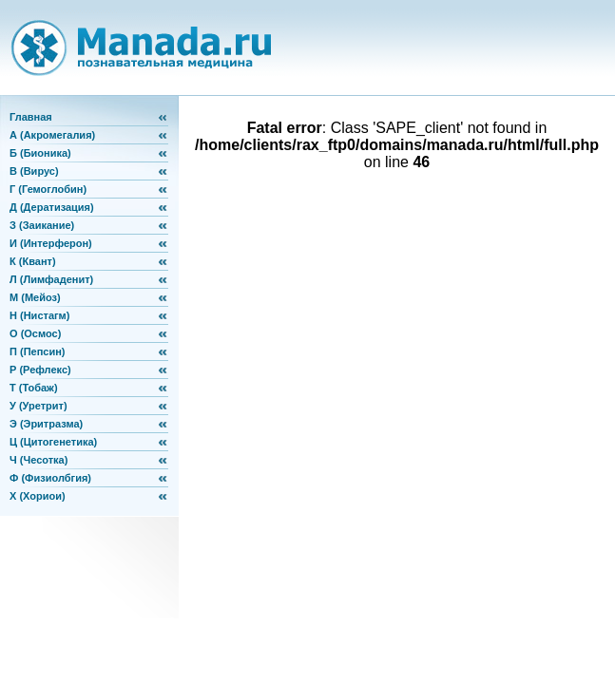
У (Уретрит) (38, 405)
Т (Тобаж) (34, 387)
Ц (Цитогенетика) (53, 441)
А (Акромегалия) (52, 135)
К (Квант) (33, 261)
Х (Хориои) (38, 496)
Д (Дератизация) (52, 207)
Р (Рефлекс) (40, 369)
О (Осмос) (35, 333)
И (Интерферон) (51, 243)
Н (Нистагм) (39, 315)
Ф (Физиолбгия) (50, 478)
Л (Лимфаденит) (51, 279)
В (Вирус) (34, 171)
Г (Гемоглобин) (48, 189)
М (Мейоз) (35, 297)
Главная (31, 117)
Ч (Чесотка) (38, 460)
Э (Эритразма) (46, 423)
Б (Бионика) (40, 153)
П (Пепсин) (37, 351)
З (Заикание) (42, 225)
